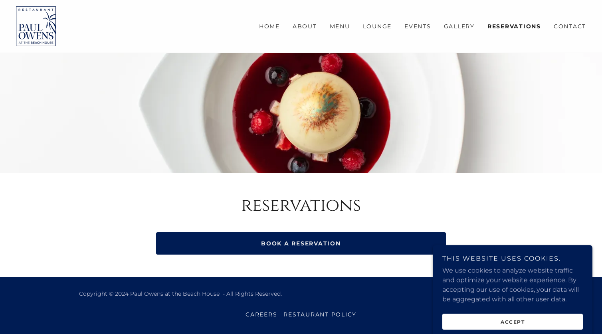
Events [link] (417, 26)
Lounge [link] (377, 26)
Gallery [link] (459, 26)
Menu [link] (340, 26)
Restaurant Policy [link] (319, 314)
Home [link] (269, 26)
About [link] (305, 26)
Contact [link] (570, 26)
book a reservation (301, 243)
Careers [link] (261, 314)
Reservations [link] (514, 26)
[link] (36, 26)
